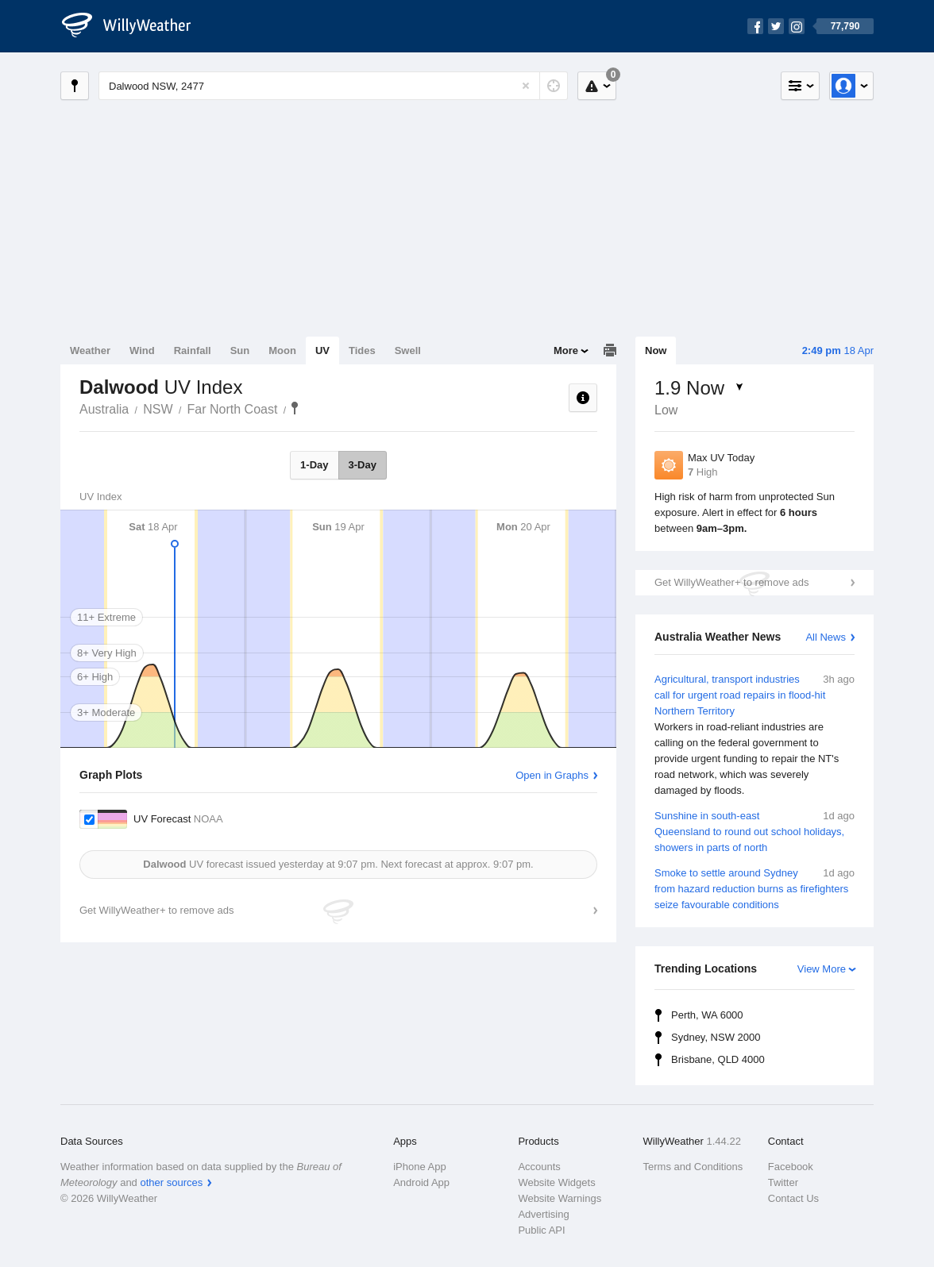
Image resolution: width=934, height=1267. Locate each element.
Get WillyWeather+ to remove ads (731, 582)
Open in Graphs (552, 775)
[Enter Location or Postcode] (333, 85)
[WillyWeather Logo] (135, 26)
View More (821, 969)
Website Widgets (556, 1182)
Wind (142, 350)
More (566, 350)
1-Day (314, 465)
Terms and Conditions (693, 1167)
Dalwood (295, 408)
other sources (171, 1182)
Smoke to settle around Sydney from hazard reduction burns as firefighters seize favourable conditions (754, 888)
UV (322, 350)
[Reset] (525, 85)
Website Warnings (559, 1198)
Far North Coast (232, 409)
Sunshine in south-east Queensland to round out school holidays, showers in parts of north (754, 830)
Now (655, 350)
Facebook (790, 1167)
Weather (90, 350)
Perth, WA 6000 (707, 1015)
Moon (282, 350)
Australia (104, 409)
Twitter (783, 1182)
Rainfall (192, 350)
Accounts (539, 1167)
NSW (157, 409)
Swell (408, 350)
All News (825, 637)
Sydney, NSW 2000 (715, 1037)
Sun (240, 350)
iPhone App (419, 1167)
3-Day (362, 465)
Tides (362, 350)
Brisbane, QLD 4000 (718, 1059)
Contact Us (793, 1198)
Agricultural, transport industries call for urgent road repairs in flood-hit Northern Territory (754, 735)
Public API (541, 1230)
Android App (421, 1182)
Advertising (543, 1214)
